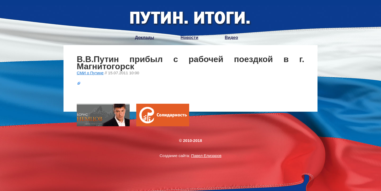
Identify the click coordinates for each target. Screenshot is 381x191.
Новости (189, 37)
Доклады (144, 37)
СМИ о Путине (90, 73)
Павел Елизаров (206, 155)
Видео (231, 37)
